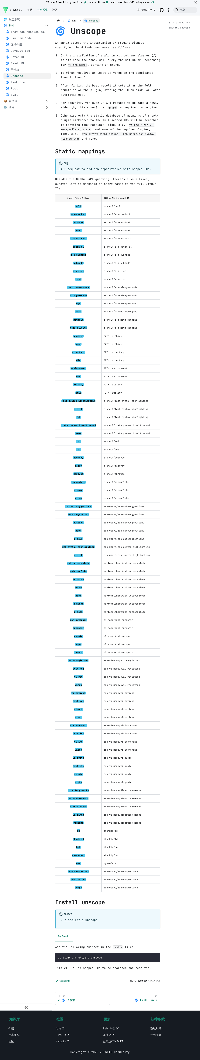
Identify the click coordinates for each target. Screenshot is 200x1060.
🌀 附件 (8, 25)
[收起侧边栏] (26, 1007)
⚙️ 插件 (8, 107)
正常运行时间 (113, 1041)
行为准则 (155, 1035)
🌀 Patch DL (15, 57)
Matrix (62, 1041)
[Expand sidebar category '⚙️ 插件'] (47, 107)
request (74, 169)
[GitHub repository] (162, 10)
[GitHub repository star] (85, 2)
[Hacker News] (107, 2)
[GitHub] (152, 2)
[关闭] (195, 2)
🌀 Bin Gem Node (19, 38)
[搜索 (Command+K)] (185, 10)
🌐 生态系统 (11, 19)
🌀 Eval (12, 95)
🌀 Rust (12, 88)
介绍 (11, 1028)
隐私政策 (155, 1028)
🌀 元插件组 (14, 44)
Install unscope (179, 27)
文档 (29, 10)
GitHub (62, 1035)
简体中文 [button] (145, 10)
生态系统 (42, 10)
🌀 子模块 (12, 69)
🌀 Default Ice (18, 51)
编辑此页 (63, 981)
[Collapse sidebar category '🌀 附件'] (47, 25)
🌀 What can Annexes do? (26, 32)
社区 (55, 10)
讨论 (60, 1028)
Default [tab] (64, 936)
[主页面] (58, 20)
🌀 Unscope (14, 76)
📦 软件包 (10, 101)
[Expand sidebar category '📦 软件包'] (47, 101)
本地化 (108, 1035)
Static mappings (179, 22)
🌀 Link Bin (15, 82)
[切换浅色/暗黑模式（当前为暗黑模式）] (168, 10)
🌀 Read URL (15, 63)
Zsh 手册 (110, 1028)
